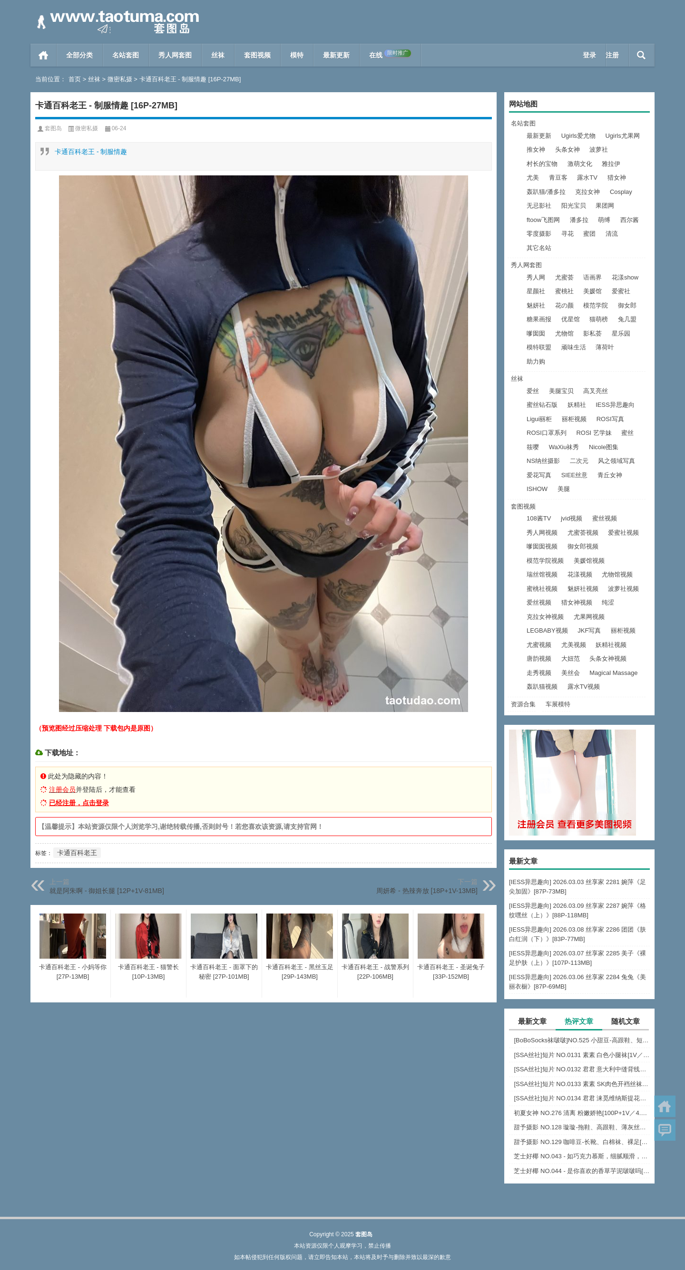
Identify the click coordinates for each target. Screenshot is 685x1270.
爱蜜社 (621, 291)
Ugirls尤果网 (622, 135)
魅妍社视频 (583, 588)
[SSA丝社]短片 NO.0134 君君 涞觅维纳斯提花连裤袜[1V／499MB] (582, 1098)
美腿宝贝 (561, 390)
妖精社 (577, 404)
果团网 (605, 205)
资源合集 (523, 704)
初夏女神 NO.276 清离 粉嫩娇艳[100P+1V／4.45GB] (582, 1112)
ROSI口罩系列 (547, 432)
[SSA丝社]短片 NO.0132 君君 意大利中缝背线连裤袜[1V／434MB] (582, 1069)
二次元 (579, 460)
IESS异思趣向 (615, 404)
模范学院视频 (545, 560)
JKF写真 (589, 630)
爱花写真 (539, 475)
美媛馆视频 (589, 560)
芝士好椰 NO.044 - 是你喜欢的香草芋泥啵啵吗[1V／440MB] (582, 1170)
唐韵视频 (539, 658)
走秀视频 (539, 672)
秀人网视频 (542, 532)
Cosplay (621, 191)
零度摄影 (539, 233)
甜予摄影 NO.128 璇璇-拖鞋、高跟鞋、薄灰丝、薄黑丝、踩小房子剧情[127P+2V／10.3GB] (582, 1127)
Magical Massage (613, 672)
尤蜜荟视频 (583, 532)
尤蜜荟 (564, 277)
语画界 (592, 277)
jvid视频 (572, 518)
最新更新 (336, 55)
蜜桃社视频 (542, 588)
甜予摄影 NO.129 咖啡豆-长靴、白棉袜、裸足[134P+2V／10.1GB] (582, 1141)
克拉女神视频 (545, 616)
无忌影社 (539, 205)
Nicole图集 (603, 447)
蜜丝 (627, 432)
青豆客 (558, 177)
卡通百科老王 (77, 852)
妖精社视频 (611, 644)
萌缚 (604, 219)
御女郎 (627, 305)
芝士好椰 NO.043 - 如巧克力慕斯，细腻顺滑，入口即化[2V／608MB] (582, 1156)
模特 (296, 55)
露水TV (587, 177)
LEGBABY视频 (547, 630)
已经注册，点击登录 (79, 803)
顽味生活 (573, 347)
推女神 (536, 149)
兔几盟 (627, 319)
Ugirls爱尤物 (578, 135)
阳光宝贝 (573, 205)
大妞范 (570, 658)
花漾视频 (580, 574)
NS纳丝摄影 (543, 460)
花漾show (625, 277)
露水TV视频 (584, 686)
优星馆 (570, 319)
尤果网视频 (589, 616)
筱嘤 (533, 447)
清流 (612, 233)
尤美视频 (573, 644)
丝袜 (218, 55)
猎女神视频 (576, 602)
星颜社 (536, 291)
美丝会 (570, 672)
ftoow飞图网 (543, 219)
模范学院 (595, 305)
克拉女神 (587, 191)
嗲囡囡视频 (542, 546)
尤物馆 (564, 333)
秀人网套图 (175, 55)
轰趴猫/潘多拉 (546, 191)
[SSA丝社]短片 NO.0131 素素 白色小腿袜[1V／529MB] (582, 1054)
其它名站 (539, 247)
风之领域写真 (616, 460)
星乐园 (621, 333)
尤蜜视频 (539, 644)
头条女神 (567, 149)
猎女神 (616, 177)
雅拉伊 (611, 163)
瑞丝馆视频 (542, 574)
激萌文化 (580, 163)
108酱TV (539, 518)
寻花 (567, 233)
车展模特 (558, 704)
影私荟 (592, 333)
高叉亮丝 (595, 390)
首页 (43, 55)
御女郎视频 (583, 546)
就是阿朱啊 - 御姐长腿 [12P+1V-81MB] (106, 891)
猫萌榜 (598, 319)
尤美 (533, 177)
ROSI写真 (610, 419)
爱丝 (533, 390)
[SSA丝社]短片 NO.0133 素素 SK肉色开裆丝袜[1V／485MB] (582, 1083)
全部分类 (79, 55)
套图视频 (257, 55)
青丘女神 (609, 475)
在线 (390, 54)
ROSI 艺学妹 (593, 432)
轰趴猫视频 (542, 686)
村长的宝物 (542, 163)
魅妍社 (536, 305)
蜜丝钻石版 (542, 404)
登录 (589, 55)
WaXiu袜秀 (564, 447)
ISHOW (537, 488)
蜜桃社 (564, 291)
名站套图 (125, 55)
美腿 (564, 488)
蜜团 (589, 233)
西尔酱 (629, 219)
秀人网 (536, 277)
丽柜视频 (574, 419)
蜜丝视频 (604, 518)
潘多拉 (579, 219)
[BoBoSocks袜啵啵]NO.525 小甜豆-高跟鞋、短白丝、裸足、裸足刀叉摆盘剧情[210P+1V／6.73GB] (582, 1040)
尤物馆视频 (617, 574)
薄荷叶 (605, 347)
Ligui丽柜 (539, 419)
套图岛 (53, 128)
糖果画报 (539, 319)
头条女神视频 (607, 658)
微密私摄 (120, 79)
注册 (612, 55)
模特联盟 (539, 347)
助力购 (536, 361)
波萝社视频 (623, 588)
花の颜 (564, 305)
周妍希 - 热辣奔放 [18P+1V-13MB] (427, 891)
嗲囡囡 (536, 333)
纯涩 (608, 602)
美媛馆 (592, 291)
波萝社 (598, 149)
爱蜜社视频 (623, 532)
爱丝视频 (539, 602)
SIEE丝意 (574, 475)
